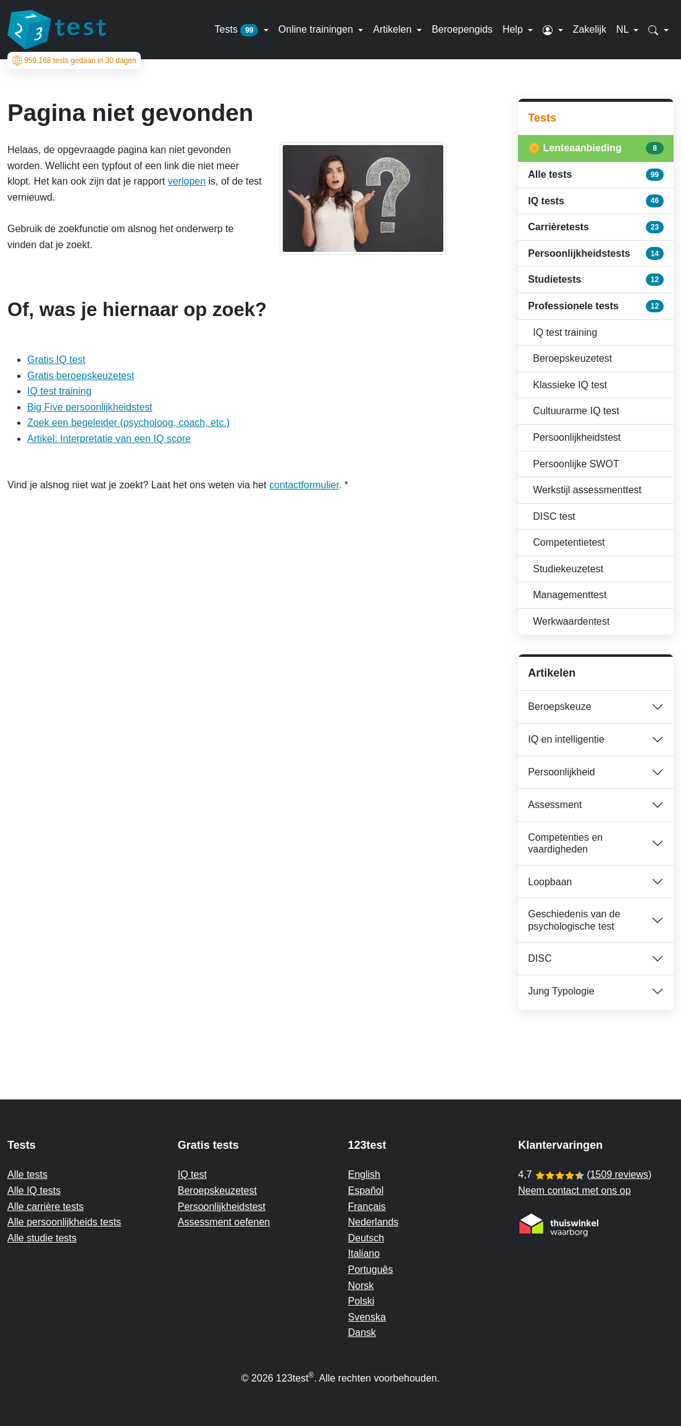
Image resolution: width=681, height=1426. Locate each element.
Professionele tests (596, 306)
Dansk (362, 1332)
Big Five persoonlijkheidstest (89, 407)
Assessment (555, 804)
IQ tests (596, 200)
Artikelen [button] (393, 29)
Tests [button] (238, 30)
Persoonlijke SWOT (576, 464)
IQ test (192, 1174)
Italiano (364, 1253)
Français (367, 1206)
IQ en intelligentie (566, 739)
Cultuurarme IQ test (576, 411)
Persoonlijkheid (561, 772)
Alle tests (596, 175)
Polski (361, 1301)
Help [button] (514, 29)
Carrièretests (596, 227)
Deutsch (366, 1238)
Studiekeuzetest (568, 569)
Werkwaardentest (571, 621)
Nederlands (373, 1222)
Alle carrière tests (45, 1206)
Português (370, 1269)
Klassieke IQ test (570, 385)
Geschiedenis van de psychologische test (574, 920)
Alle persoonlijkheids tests (64, 1222)
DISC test (554, 516)
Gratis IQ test (56, 359)
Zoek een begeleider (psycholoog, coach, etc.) (128, 422)
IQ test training (59, 391)
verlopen (187, 181)
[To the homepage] (56, 29)
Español (366, 1190)
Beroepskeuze (559, 706)
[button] (553, 30)
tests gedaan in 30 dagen (74, 60)
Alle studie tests (42, 1238)
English (364, 1174)
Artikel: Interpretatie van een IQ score (109, 438)
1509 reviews (619, 1174)
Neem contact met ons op (574, 1190)
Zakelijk (589, 29)
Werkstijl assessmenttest (587, 490)
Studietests (596, 279)
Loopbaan (550, 882)
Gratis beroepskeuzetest (80, 375)
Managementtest (569, 595)
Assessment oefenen (224, 1222)
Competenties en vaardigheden (565, 843)
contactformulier (304, 485)
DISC (539, 958)
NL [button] (623, 29)
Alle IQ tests (34, 1190)
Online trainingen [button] (317, 29)
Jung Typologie (561, 991)
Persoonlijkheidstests (596, 253)
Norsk (361, 1285)
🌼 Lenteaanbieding (596, 148)
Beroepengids (462, 29)
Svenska (367, 1317)
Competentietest (569, 542)
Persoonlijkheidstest (576, 437)
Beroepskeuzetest (572, 358)
